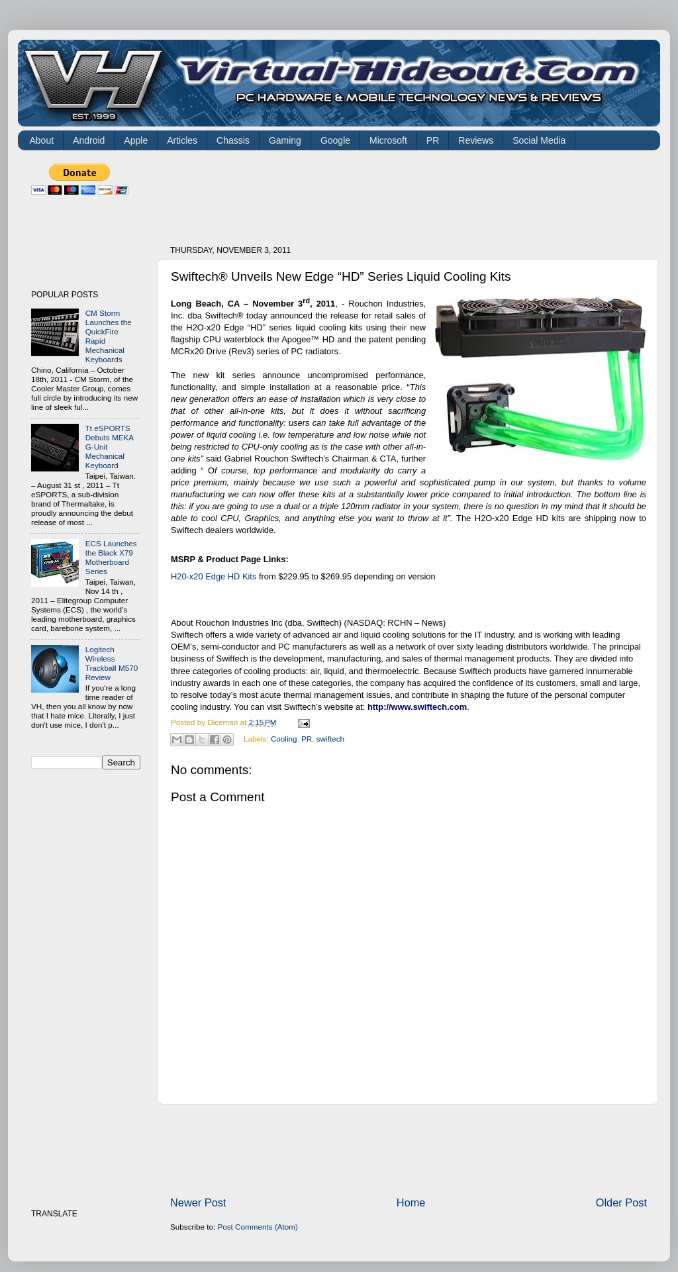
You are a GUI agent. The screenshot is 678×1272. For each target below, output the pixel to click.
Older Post (621, 1202)
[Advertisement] (411, 193)
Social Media (538, 140)
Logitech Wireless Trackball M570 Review (111, 663)
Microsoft (388, 140)
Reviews (475, 140)
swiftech (330, 738)
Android (89, 140)
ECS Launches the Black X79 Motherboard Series (111, 557)
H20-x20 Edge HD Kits (213, 576)
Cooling (284, 738)
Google (335, 140)
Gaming (285, 140)
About (42, 140)
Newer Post (198, 1202)
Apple (136, 140)
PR (432, 140)
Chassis (233, 140)
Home (411, 1202)
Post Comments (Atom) (257, 1226)
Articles (182, 140)
